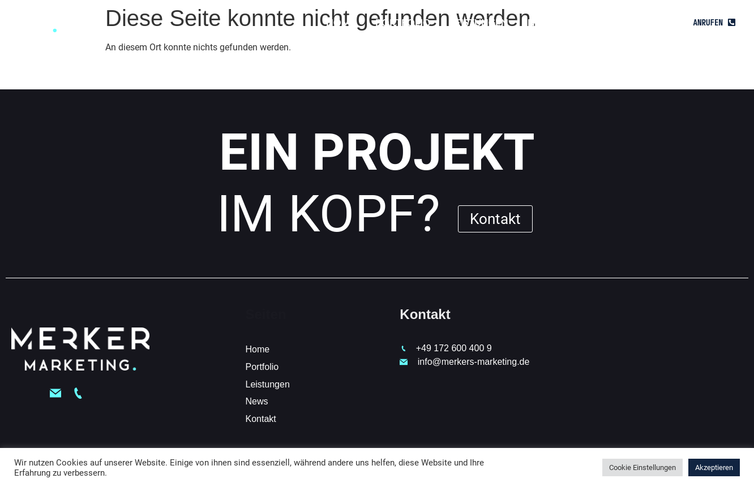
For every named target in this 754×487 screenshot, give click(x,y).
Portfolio (403, 22)
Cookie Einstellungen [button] (642, 467)
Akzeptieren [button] (714, 467)
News (542, 22)
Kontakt (598, 22)
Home (341, 22)
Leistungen (479, 22)
